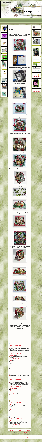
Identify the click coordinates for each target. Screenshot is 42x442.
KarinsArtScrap (13, 388)
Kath (11, 360)
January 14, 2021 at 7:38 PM (15, 345)
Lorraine (11, 404)
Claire (11, 342)
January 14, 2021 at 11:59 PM (15, 372)
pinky (11, 420)
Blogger (27, 437)
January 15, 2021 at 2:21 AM (15, 386)
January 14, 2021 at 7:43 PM (15, 353)
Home (20, 430)
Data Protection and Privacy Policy (36, 91)
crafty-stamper (13, 393)
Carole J (11, 381)
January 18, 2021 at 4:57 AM (15, 424)
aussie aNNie (12, 355)
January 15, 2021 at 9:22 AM (15, 407)
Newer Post (11, 430)
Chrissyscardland (6, 2)
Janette (11, 366)
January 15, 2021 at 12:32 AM (16, 379)
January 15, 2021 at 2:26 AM (15, 391)
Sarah (11, 409)
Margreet (12, 347)
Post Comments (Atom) (22, 432)
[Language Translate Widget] (36, 59)
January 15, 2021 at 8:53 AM (15, 402)
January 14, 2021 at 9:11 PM (15, 358)
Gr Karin (11, 390)
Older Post (28, 430)
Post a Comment (13, 426)
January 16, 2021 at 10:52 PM (16, 418)
